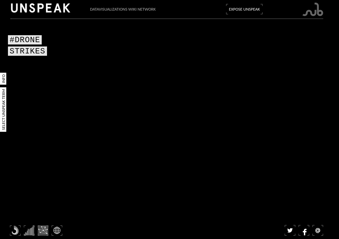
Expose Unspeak (244, 9)
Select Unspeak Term (3, 109)
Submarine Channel (312, 9)
